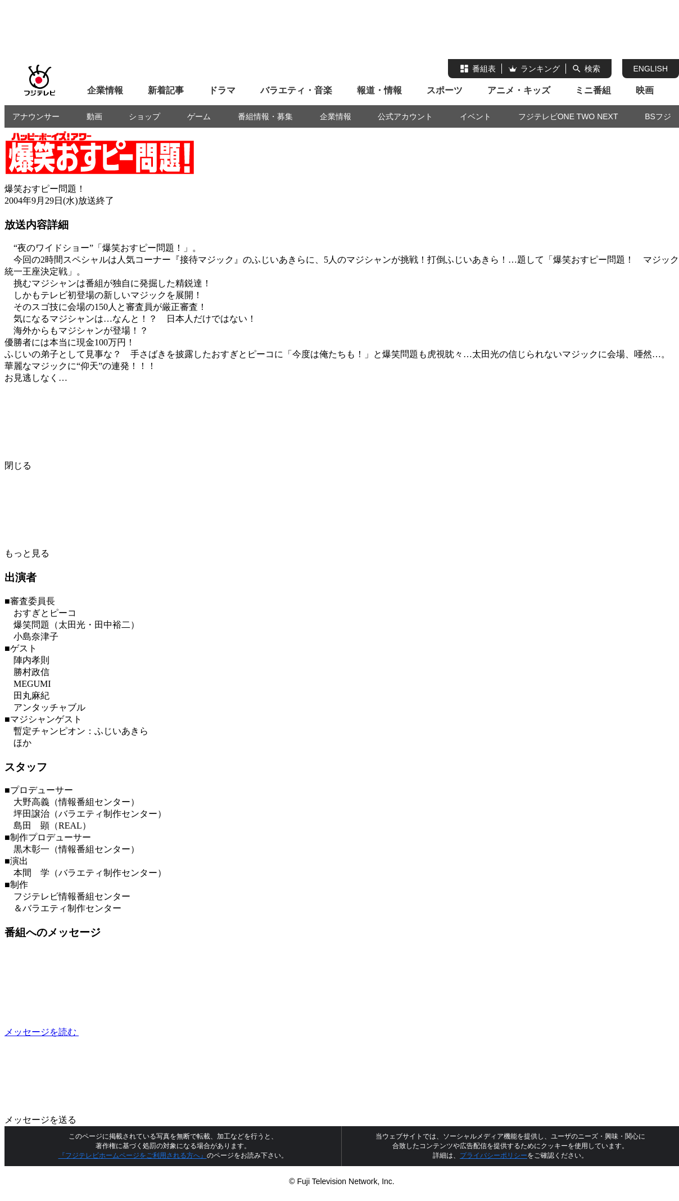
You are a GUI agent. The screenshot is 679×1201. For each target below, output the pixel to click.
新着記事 (166, 90)
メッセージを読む (125, 1032)
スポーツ (445, 90)
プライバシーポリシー (493, 1155)
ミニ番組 (593, 90)
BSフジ (658, 116)
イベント (475, 116)
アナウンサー (36, 116)
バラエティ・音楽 (296, 90)
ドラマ (222, 90)
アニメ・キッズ (518, 90)
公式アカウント (405, 116)
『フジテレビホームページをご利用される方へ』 (132, 1155)
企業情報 (105, 90)
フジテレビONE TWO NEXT (568, 116)
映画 (645, 90)
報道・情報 (379, 90)
